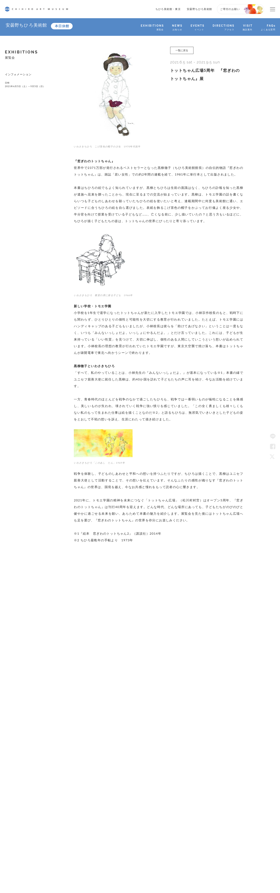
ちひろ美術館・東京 (168, 9)
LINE (272, 436)
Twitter (272, 456)
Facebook (272, 446)
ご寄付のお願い (230, 9)
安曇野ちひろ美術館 (199, 9)
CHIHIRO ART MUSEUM (36, 9)
